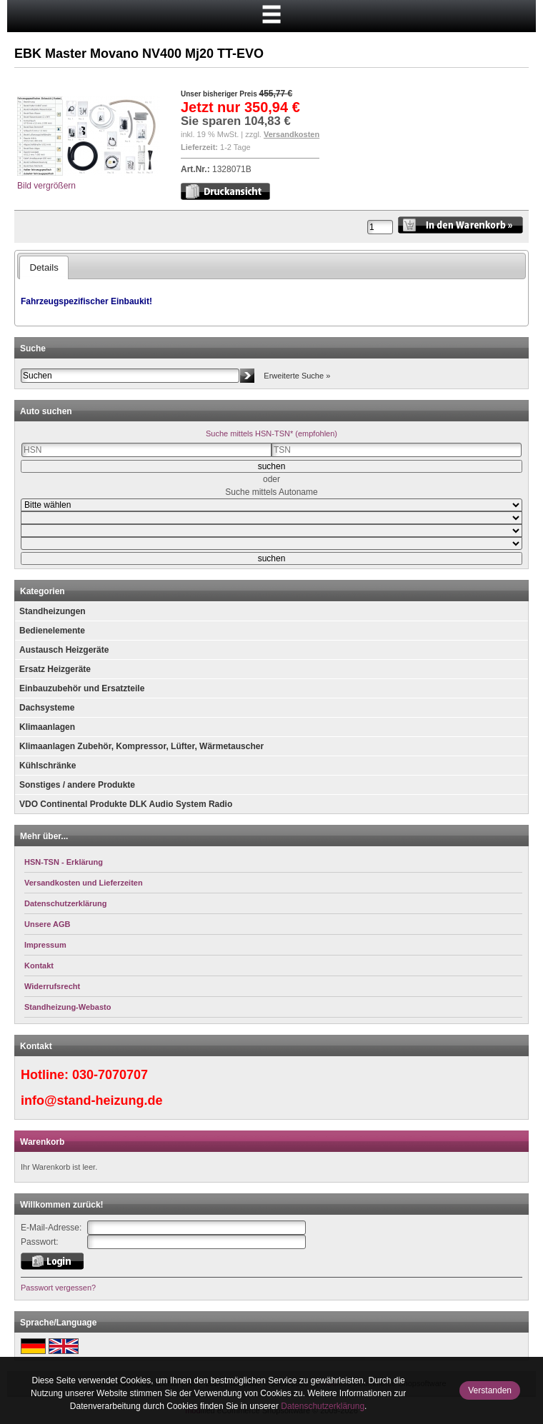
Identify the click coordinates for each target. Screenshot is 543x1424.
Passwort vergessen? (58, 1287)
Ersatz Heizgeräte (55, 669)
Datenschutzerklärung (322, 1406)
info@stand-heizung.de (92, 1100)
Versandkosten (291, 134)
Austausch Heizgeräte (64, 650)
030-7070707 (110, 1075)
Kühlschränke (47, 766)
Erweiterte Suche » (297, 375)
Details (43, 267)
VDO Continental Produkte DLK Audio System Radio (125, 804)
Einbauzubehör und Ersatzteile (81, 688)
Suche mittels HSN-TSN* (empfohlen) (271, 433)
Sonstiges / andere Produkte (77, 785)
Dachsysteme (46, 708)
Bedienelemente (52, 631)
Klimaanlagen (47, 727)
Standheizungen (52, 611)
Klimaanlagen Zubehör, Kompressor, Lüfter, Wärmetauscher (141, 746)
